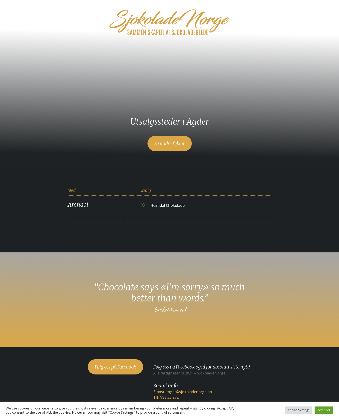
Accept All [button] (323, 410)
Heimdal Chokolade (167, 205)
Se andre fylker (169, 143)
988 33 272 (169, 397)
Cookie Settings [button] (299, 410)
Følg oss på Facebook (115, 367)
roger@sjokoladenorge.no (189, 391)
